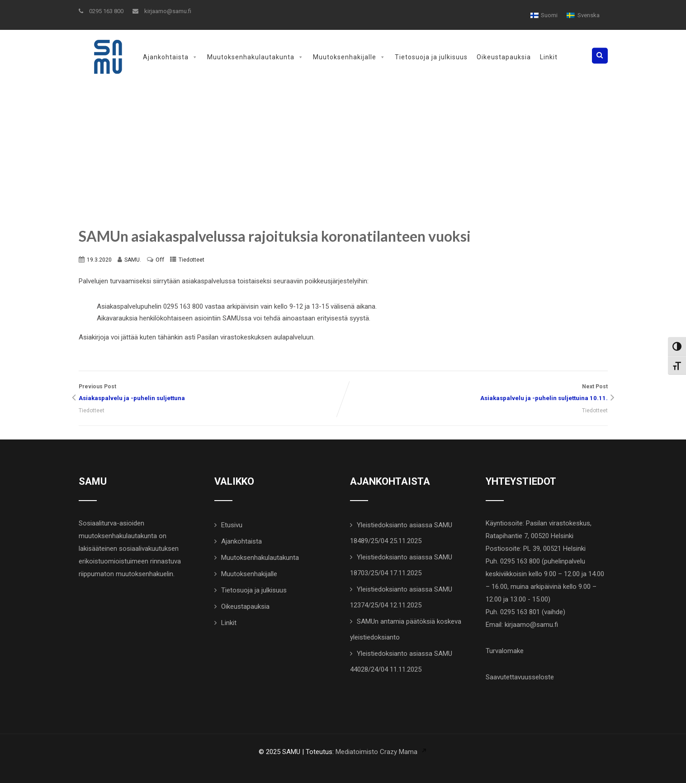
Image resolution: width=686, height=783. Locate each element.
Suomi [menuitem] (549, 15)
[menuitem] (544, 15)
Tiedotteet (191, 260)
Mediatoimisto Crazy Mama (376, 752)
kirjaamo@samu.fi (161, 11)
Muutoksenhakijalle (349, 57)
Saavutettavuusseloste (520, 677)
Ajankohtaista (170, 57)
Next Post (475, 393)
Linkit (549, 57)
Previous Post (211, 393)
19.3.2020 (99, 260)
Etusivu (231, 525)
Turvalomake (505, 651)
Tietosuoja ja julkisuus (431, 57)
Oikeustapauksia (504, 57)
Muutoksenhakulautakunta (255, 57)
